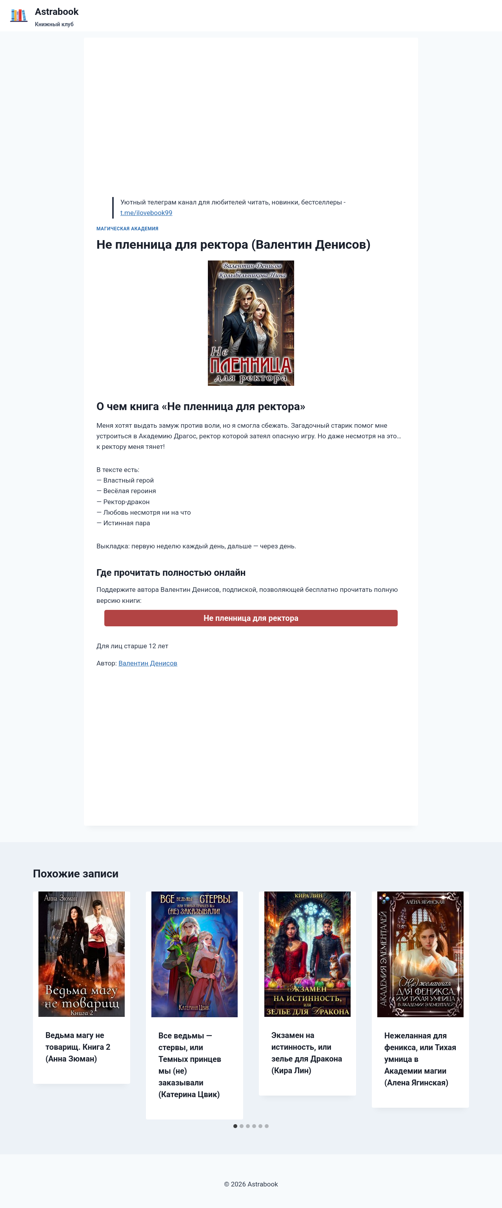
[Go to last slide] (47, 1005)
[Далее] (455, 1005)
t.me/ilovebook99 (146, 213)
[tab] (235, 1126)
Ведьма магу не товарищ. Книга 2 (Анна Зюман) (78, 1047)
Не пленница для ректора (251, 618)
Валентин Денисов (147, 663)
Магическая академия (127, 228)
